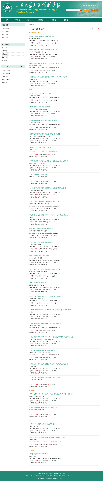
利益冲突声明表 (6, 70)
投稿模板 (4, 82)
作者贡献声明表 (6, 73)
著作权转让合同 (6, 79)
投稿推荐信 (5, 76)
